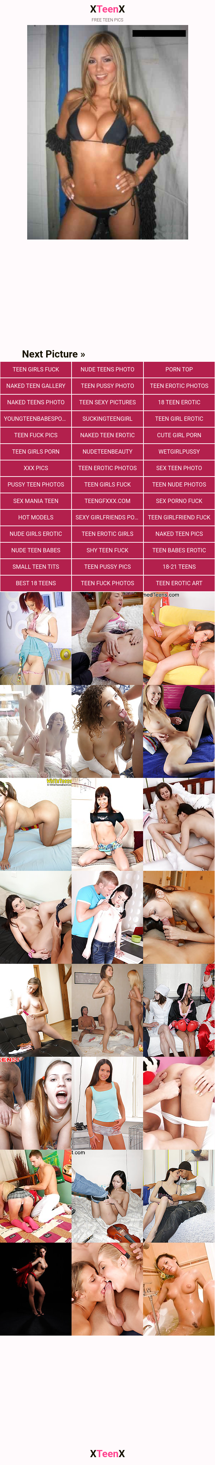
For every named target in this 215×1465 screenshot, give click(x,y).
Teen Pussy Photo (107, 386)
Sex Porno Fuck (179, 501)
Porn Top (179, 369)
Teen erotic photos (179, 386)
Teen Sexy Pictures (107, 402)
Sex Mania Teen (35, 501)
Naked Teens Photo (36, 402)
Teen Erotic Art (179, 583)
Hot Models (35, 517)
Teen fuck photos (107, 583)
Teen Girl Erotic (179, 418)
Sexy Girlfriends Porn (108, 517)
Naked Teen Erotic (107, 435)
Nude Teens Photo (107, 369)
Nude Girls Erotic (36, 534)
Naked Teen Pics (179, 534)
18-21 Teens (179, 566)
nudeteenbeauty (108, 451)
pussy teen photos (36, 484)
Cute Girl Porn (179, 435)
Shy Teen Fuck (107, 550)
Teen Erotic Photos (107, 468)
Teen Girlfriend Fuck (179, 517)
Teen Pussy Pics (107, 566)
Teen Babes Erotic (179, 550)
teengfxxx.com (107, 501)
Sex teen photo (179, 468)
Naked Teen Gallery (35, 386)
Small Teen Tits (36, 566)
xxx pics (36, 468)
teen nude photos (179, 484)
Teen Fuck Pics (36, 435)
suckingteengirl (108, 418)
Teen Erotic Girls (107, 534)
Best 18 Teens (36, 583)
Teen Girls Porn (36, 451)
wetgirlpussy (179, 451)
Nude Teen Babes (35, 550)
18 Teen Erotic (179, 402)
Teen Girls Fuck (36, 369)
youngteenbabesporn (37, 418)
